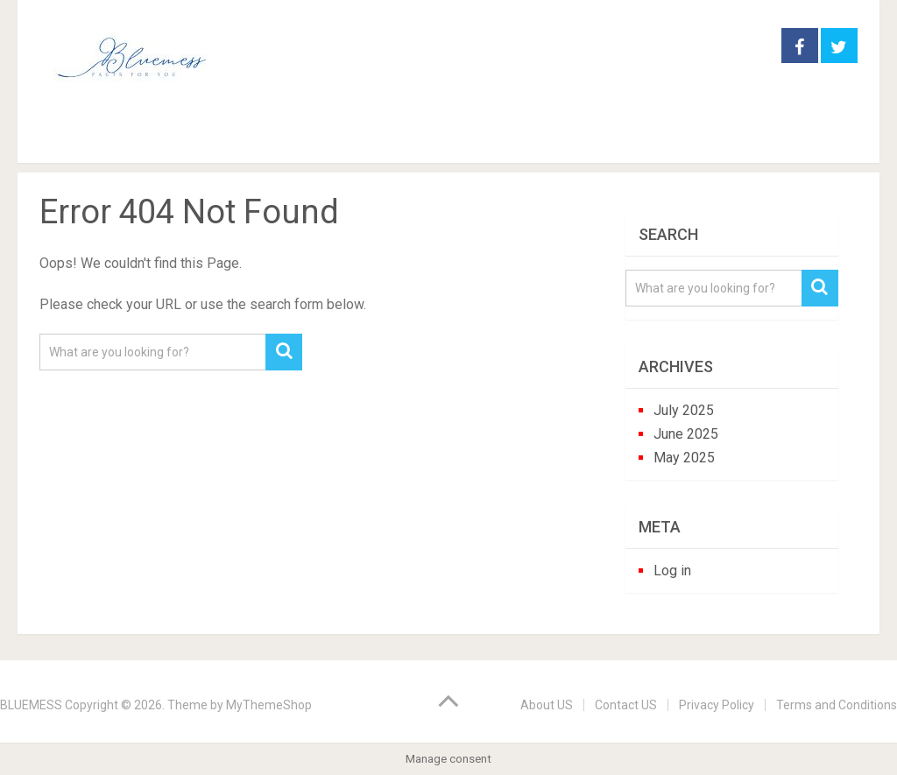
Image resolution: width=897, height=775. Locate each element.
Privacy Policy (716, 705)
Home (69, 139)
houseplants (348, 139)
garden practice (200, 139)
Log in (672, 570)
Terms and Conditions (836, 705)
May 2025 (684, 457)
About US (546, 705)
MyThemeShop (269, 705)
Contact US (626, 705)
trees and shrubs (620, 139)
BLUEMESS (31, 705)
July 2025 (683, 410)
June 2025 (685, 434)
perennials (477, 139)
